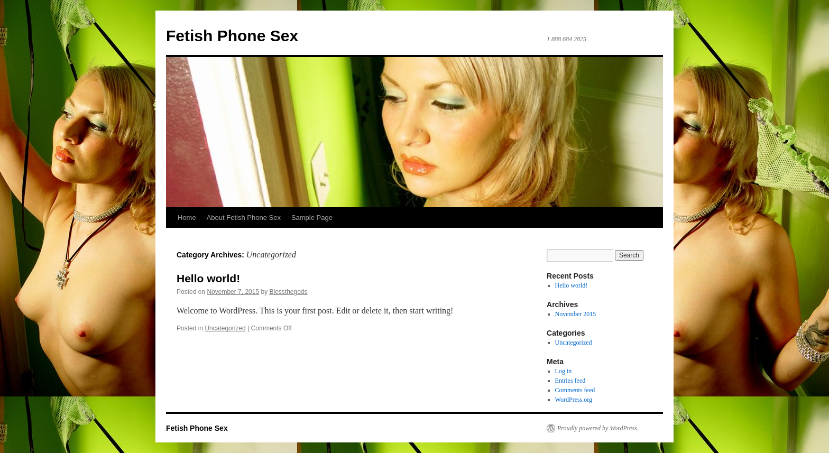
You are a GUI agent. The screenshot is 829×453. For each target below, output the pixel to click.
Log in (563, 371)
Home (187, 217)
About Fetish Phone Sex (244, 217)
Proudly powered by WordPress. (598, 428)
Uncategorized (225, 328)
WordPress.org (573, 399)
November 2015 (575, 314)
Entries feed (570, 380)
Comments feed (575, 390)
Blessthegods (289, 291)
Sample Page (312, 217)
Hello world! (208, 278)
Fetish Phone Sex (232, 35)
